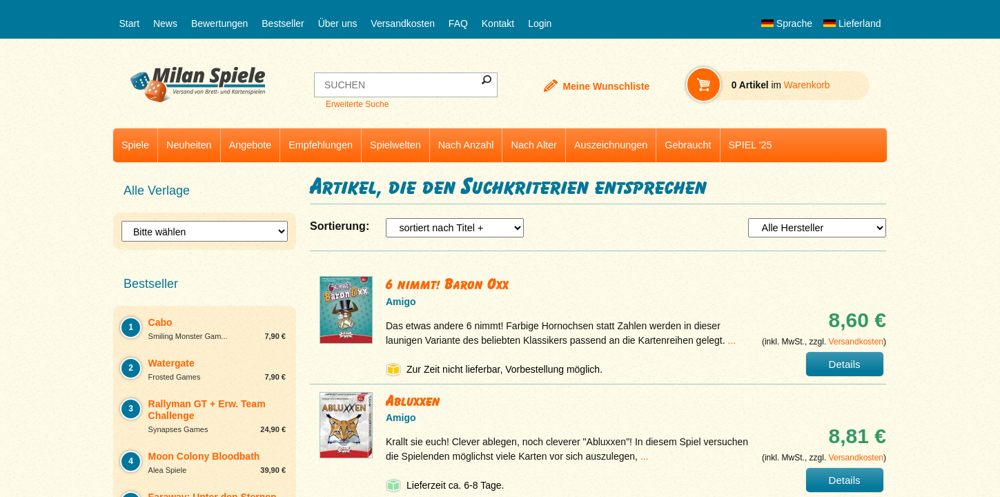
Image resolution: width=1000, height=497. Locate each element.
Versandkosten (403, 23)
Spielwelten (395, 144)
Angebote (250, 144)
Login (539, 23)
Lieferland (852, 23)
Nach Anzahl (466, 144)
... (732, 340)
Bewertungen (219, 23)
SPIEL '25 (750, 144)
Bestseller (283, 23)
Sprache (786, 23)
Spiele (135, 144)
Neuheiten (189, 144)
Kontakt (498, 23)
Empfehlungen (320, 144)
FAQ (458, 23)
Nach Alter (533, 144)
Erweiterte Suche (357, 104)
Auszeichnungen (610, 144)
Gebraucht (688, 144)
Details (845, 364)
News (165, 23)
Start (129, 23)
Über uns (337, 23)
